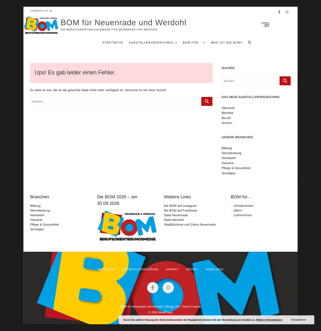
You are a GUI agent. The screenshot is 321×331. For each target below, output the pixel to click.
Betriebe (227, 113)
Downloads (214, 269)
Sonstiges (228, 173)
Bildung (227, 148)
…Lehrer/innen (241, 215)
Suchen (227, 123)
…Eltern (236, 210)
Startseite (132, 42)
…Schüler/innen (242, 205)
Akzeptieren (298, 319)
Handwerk (229, 158)
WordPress (165, 312)
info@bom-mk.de (41, 10)
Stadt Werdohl (174, 220)
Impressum (106, 269)
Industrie (228, 163)
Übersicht (228, 108)
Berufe (226, 118)
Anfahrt (172, 269)
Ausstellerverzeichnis (170, 42)
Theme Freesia (191, 306)
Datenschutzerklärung (139, 269)
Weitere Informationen (269, 319)
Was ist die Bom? (246, 42)
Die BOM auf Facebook (180, 210)
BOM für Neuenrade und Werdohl (130, 22)
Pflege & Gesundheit (236, 168)
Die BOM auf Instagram (180, 205)
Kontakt (192, 269)
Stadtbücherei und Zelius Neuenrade (190, 224)
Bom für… (211, 42)
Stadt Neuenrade (176, 215)
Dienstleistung (231, 153)
